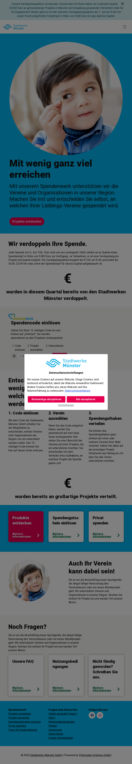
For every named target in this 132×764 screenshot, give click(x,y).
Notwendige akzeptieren (46, 399)
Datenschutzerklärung (77, 390)
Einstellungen (66, 405)
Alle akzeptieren (85, 399)
